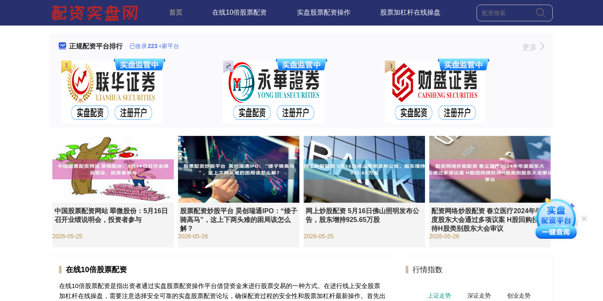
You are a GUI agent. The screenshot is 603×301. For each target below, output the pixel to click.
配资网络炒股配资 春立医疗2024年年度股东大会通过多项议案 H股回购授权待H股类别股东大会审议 (488, 219)
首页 (176, 12)
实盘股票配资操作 (323, 12)
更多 (533, 47)
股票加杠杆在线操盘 (410, 12)
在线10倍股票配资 (239, 12)
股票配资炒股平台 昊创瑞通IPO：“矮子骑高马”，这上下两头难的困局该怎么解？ (238, 219)
